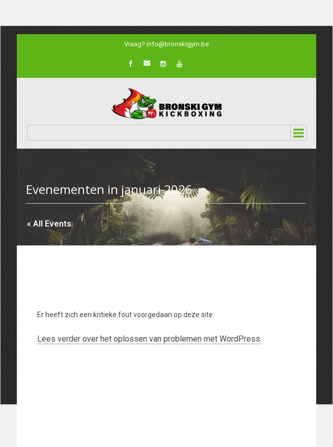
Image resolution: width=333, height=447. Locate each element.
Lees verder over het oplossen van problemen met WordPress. (149, 339)
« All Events (49, 224)
